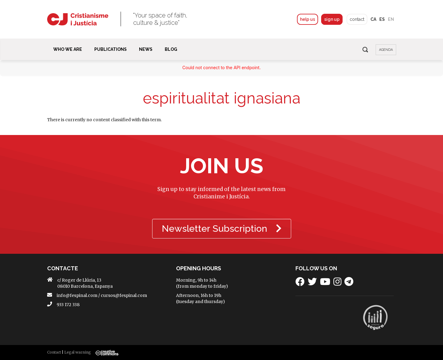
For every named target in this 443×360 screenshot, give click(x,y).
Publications (110, 49)
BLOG (171, 49)
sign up (332, 19)
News (145, 49)
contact (357, 19)
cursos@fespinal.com (124, 295)
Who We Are (67, 49)
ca (373, 19)
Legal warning (77, 352)
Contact (54, 352)
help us (307, 19)
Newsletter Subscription (222, 228)
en (391, 19)
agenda (386, 50)
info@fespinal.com (77, 295)
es (382, 19)
